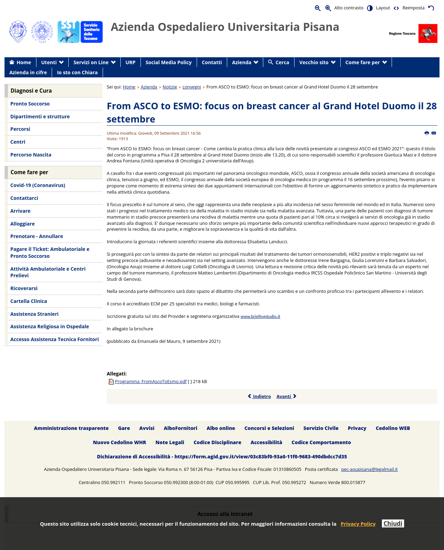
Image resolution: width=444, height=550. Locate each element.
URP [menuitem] (131, 62)
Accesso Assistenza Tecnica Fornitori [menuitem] (54, 339)
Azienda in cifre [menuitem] (28, 72)
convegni (191, 87)
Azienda (149, 87)
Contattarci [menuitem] (24, 198)
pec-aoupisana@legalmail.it (369, 469)
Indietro (259, 396)
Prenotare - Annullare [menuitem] (36, 236)
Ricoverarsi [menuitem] (23, 288)
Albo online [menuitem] (221, 428)
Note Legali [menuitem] (169, 442)
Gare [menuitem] (124, 428)
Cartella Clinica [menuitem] (28, 301)
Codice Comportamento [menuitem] (321, 442)
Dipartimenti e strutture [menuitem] (40, 116)
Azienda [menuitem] (241, 62)
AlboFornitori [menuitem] (180, 428)
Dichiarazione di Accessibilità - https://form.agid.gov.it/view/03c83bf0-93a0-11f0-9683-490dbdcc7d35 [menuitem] (222, 456)
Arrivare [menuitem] (20, 211)
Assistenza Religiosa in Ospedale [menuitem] (49, 326)
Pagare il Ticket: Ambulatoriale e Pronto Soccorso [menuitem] (49, 252)
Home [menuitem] (24, 62)
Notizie (170, 87)
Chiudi (393, 523)
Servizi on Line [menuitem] (91, 62)
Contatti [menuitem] (212, 62)
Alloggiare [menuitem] (22, 223)
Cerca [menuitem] (282, 62)
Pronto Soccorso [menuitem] (30, 103)
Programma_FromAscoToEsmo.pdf (151, 381)
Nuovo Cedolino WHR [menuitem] (119, 442)
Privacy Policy (358, 523)
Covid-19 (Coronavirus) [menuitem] (37, 185)
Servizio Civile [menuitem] (321, 428)
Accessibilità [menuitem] (266, 442)
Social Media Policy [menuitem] (169, 62)
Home (129, 87)
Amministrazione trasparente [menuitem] (71, 428)
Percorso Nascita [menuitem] (30, 154)
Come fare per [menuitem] (362, 62)
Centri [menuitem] (17, 141)
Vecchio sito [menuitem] (313, 62)
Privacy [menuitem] (357, 428)
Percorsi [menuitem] (20, 129)
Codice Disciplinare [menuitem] (217, 442)
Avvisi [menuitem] (147, 428)
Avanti (286, 396)
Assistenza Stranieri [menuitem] (34, 314)
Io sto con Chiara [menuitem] (77, 72)
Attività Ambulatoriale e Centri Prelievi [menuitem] (48, 272)
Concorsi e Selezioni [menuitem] (269, 428)
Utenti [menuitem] (49, 62)
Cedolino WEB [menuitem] (393, 428)
